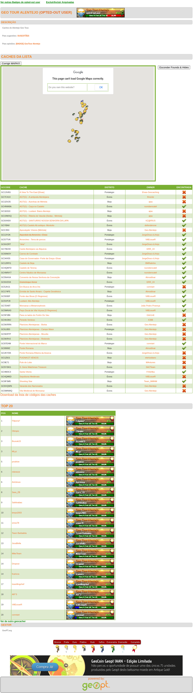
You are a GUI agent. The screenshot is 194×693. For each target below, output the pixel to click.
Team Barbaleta (19, 533)
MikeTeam (16, 553)
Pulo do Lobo (26, 362)
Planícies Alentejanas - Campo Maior (37, 329)
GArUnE (150, 315)
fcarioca (15, 574)
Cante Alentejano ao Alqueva (33, 249)
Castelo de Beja (27, 263)
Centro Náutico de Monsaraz (33, 272)
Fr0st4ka (150, 372)
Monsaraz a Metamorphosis (32, 306)
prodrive (16, 461)
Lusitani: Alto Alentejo (30, 301)
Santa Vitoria (26, 372)
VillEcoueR (151, 239)
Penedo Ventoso (27, 320)
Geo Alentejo (150, 230)
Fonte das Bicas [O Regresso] (34, 296)
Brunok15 (16, 441)
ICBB (150, 320)
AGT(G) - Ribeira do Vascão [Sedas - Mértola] (41, 216)
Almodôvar (151, 277)
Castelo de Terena (28, 268)
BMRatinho (151, 263)
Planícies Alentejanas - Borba (33, 324)
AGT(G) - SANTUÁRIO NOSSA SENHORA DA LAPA (44, 220)
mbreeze (16, 472)
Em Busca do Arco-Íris (30, 287)
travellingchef (18, 584)
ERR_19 (151, 249)
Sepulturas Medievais (30, 376)
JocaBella (16, 543)
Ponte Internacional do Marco (33, 343)
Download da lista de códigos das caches (28, 394)
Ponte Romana (27, 348)
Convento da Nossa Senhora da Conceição (40, 277)
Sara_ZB (16, 492)
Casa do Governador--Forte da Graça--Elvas (40, 258)
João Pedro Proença (150, 306)
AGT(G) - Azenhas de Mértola (33, 202)
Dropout (15, 564)
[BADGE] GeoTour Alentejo (28, 44)
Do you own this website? (61, 87)
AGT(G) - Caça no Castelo (32, 206)
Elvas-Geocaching (150, 192)
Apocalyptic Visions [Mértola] (33, 230)
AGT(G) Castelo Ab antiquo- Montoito (37, 225)
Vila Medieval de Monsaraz (32, 391)
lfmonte (150, 197)
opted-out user (55, 12)
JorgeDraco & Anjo (150, 235)
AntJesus (16, 482)
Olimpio (15, 431)
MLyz (14, 451)
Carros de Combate (29, 254)
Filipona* (16, 421)
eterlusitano (150, 358)
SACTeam (150, 367)
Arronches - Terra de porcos (32, 239)
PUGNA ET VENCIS (29, 358)
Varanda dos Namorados (31, 386)
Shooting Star (26, 381)
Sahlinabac (17, 502)
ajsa (151, 202)
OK (101, 87)
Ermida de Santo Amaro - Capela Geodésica (40, 291)
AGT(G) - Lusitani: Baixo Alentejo (35, 211)
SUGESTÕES (23, 36)
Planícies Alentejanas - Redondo (35, 339)
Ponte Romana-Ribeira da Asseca (35, 353)
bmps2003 (17, 513)
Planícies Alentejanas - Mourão (34, 334)
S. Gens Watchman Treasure (33, 367)
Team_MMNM (150, 381)
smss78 (15, 523)
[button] (85, 113)
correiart (150, 287)
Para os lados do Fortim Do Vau (34, 315)
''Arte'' (22, 244)
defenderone (150, 225)
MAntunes (150, 362)
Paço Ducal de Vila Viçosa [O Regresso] (38, 310)
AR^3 (14, 594)
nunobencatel (150, 206)
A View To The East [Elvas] (32, 192)
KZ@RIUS (151, 220)
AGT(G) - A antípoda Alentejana (34, 197)
